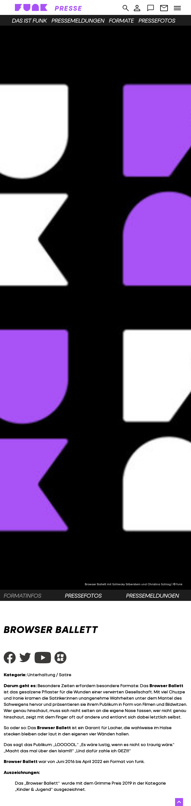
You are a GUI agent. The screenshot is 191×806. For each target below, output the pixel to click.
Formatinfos (22, 595)
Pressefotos (157, 20)
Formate (121, 20)
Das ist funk (29, 20)
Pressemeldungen (77, 20)
